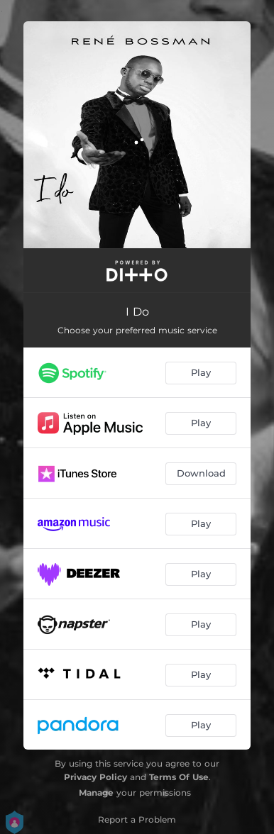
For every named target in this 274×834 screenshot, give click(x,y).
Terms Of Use (179, 777)
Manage (96, 792)
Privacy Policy (95, 777)
